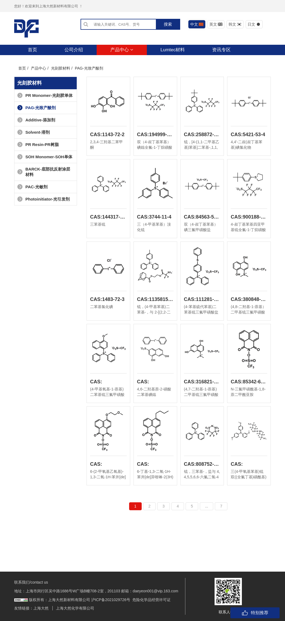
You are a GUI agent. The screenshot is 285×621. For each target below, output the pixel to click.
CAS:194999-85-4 (155, 134)
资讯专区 (221, 49)
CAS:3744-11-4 (154, 217)
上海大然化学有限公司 (75, 608)
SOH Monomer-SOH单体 (44, 157)
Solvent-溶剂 (33, 132)
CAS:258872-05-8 (202, 134)
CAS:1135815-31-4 (155, 299)
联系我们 (37, 60)
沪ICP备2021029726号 (110, 600)
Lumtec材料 (173, 49)
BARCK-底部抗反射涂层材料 (43, 172)
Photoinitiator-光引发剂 (43, 199)
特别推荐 (255, 613)
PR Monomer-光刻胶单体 (45, 95)
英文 (216, 24)
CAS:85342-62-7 (249, 381)
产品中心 (121, 49)
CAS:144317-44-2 (108, 217)
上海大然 (41, 608)
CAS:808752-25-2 (202, 464)
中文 (197, 24)
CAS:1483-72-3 (107, 299)
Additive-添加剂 (36, 120)
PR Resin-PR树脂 (38, 144)
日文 (254, 24)
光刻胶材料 (60, 68)
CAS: (96, 381)
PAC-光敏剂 (32, 187)
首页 (32, 49)
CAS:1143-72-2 (107, 134)
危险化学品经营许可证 (151, 600)
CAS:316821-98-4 (202, 381)
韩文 (235, 24)
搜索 (168, 24)
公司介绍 (73, 49)
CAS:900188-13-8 (249, 217)
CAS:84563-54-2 (202, 217)
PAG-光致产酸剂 (36, 108)
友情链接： (23, 608)
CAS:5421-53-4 (248, 134)
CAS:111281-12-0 (202, 299)
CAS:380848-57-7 (249, 299)
